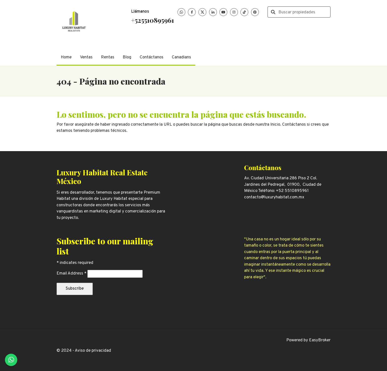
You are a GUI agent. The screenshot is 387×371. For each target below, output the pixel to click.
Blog (127, 57)
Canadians (181, 57)
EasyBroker (319, 340)
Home (66, 57)
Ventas (86, 57)
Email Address (71, 273)
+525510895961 (152, 20)
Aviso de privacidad (93, 350)
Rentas (107, 57)
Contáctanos (151, 57)
